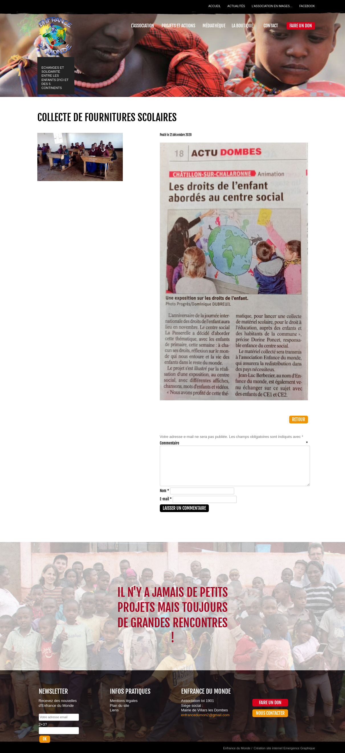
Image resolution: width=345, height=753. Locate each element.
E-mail (166, 499)
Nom (164, 490)
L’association (142, 26)
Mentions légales (124, 701)
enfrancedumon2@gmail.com (205, 715)
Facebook (307, 6)
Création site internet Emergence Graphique (284, 748)
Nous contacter (270, 713)
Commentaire (234, 443)
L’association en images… (272, 6)
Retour (298, 419)
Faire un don (300, 26)
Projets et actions (178, 26)
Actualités (236, 6)
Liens (114, 710)
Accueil (214, 6)
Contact (271, 26)
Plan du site (119, 705)
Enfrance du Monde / (237, 748)
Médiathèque (214, 26)
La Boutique (242, 26)
